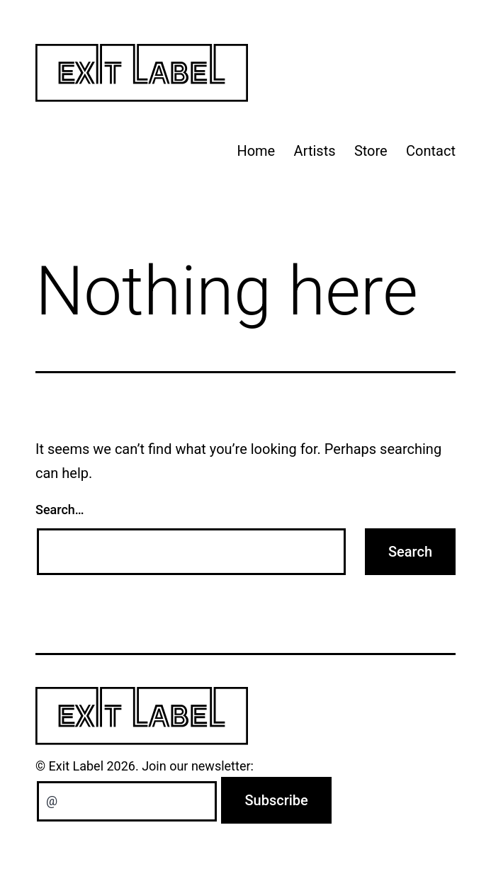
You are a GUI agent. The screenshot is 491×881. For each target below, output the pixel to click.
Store (371, 150)
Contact (431, 150)
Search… (59, 509)
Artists (315, 150)
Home (256, 150)
